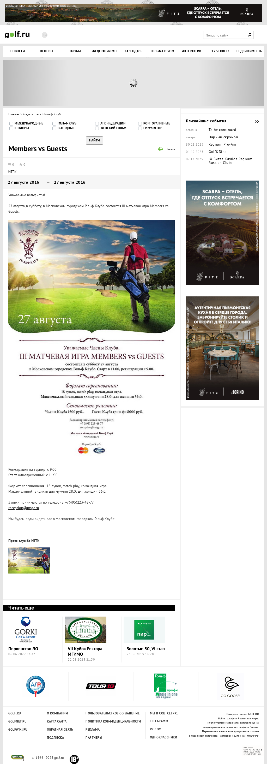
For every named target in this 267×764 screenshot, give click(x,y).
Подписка (55, 737)
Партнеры (94, 737)
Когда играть (32, 115)
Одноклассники (163, 737)
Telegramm (159, 721)
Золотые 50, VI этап (146, 649)
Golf (17, 35)
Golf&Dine (218, 152)
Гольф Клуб (52, 115)
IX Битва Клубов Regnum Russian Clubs (230, 161)
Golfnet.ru (17, 721)
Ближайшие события (254, 121)
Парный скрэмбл (223, 137)
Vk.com (156, 729)
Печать (170, 149)
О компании (57, 713)
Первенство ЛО (23, 649)
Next (231, 83)
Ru (44, 35)
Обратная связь (60, 729)
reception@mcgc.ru (23, 508)
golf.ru (17, 758)
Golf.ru (14, 713)
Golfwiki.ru (18, 729)
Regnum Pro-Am (222, 145)
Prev (35, 83)
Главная (14, 115)
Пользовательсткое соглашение (102, 713)
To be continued (222, 130)
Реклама (93, 729)
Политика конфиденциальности (102, 721)
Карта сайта (57, 721)
